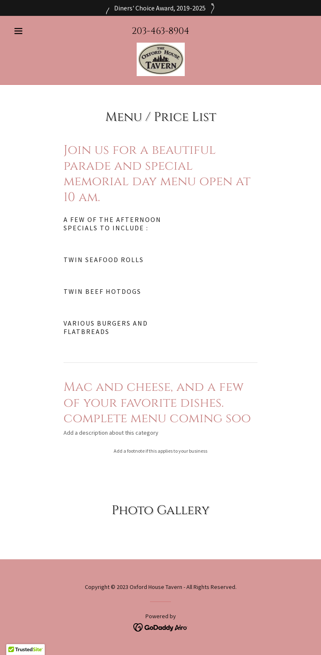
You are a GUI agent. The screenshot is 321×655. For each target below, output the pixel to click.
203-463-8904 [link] (160, 31)
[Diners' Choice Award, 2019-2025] (160, 8)
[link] (160, 59)
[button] (32, 31)
